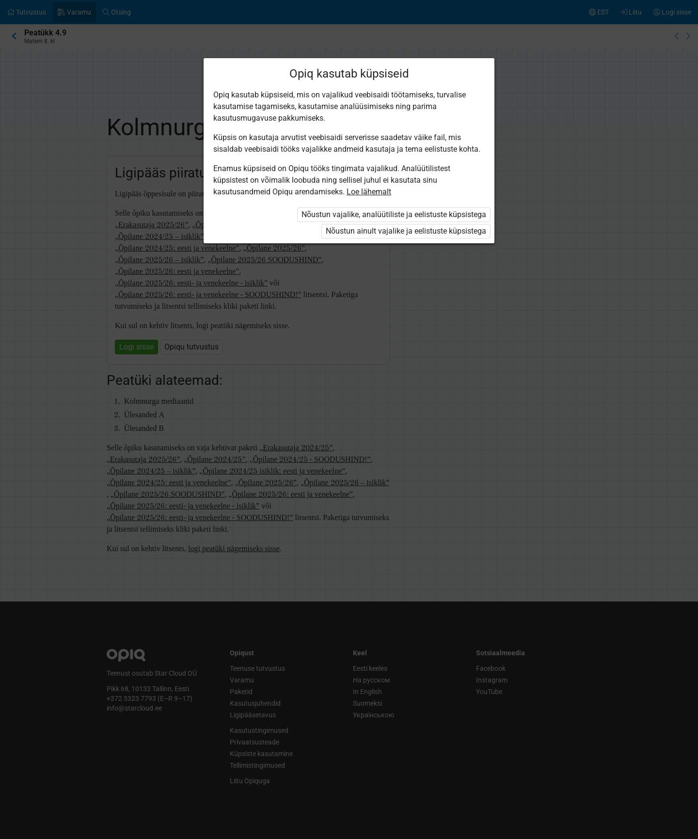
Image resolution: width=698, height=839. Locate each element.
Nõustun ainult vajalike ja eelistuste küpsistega (406, 231)
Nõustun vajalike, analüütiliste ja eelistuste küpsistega (393, 214)
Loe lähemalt (369, 191)
